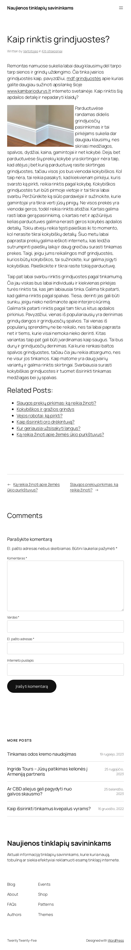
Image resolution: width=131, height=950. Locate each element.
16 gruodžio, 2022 (111, 808)
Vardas (13, 617)
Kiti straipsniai (52, 51)
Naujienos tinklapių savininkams (40, 8)
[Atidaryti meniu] (121, 8)
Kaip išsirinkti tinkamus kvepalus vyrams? (49, 808)
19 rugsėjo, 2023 (112, 754)
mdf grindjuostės (84, 78)
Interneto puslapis (20, 660)
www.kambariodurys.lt (29, 91)
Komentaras (17, 558)
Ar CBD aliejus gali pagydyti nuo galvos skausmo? (39, 791)
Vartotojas (30, 51)
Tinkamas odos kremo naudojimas (41, 754)
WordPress (116, 940)
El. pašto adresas (20, 639)
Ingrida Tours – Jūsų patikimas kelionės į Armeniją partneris (47, 771)
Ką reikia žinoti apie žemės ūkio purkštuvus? (33, 487)
